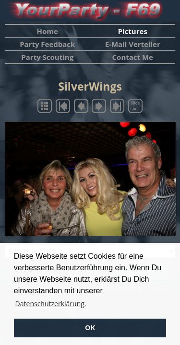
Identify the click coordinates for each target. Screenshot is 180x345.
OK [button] (90, 327)
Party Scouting (47, 57)
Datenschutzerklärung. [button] (50, 303)
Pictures (132, 31)
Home (47, 31)
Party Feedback (47, 44)
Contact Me (132, 57)
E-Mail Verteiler (132, 44)
